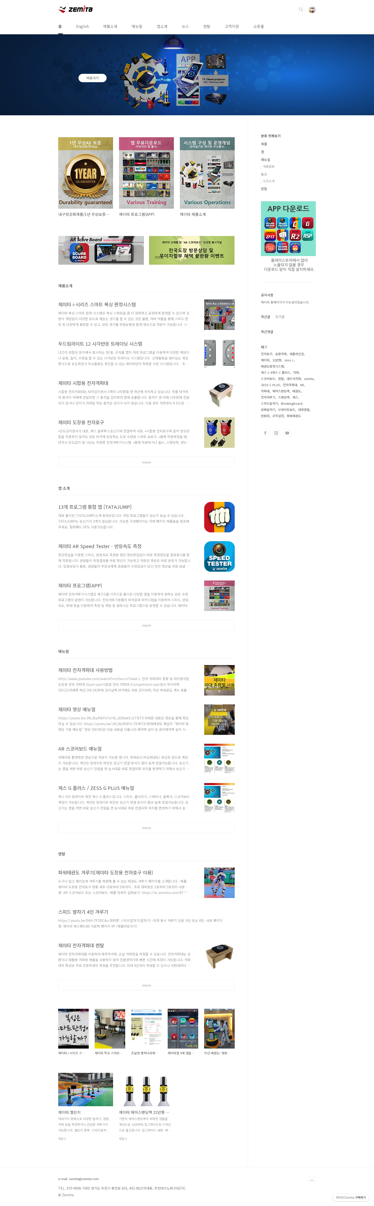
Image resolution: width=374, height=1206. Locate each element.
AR (302, 385)
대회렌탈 (304, 409)
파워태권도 (294, 416)
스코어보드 (268, 378)
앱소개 (162, 26)
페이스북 (265, 433)
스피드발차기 (269, 403)
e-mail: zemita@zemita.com (78, 1179)
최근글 (265, 316)
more (146, 462)
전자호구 (266, 354)
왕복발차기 (268, 409)
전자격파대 (290, 385)
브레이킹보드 (286, 409)
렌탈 (206, 26)
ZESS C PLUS (270, 385)
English (82, 26)
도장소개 (269, 181)
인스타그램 (276, 433)
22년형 (276, 360)
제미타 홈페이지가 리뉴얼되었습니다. (285, 302)
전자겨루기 (268, 397)
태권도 (296, 391)
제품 (264, 143)
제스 (295, 397)
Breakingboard (291, 403)
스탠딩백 (284, 397)
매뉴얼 (137, 26)
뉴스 (185, 26)
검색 (301, 9)
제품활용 (269, 166)
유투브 (287, 433)
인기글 (280, 316)
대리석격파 (294, 378)
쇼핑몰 (258, 26)
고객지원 (232, 26)
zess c (289, 360)
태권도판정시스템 (272, 366)
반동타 (265, 416)
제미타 (265, 360)
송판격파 (281, 354)
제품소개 (110, 26)
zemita (309, 378)
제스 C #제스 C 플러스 (275, 372)
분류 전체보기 (270, 135)
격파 (296, 372)
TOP (312, 1181)
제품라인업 (297, 354)
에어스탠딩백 (281, 391)
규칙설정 (278, 416)
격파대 (265, 391)
